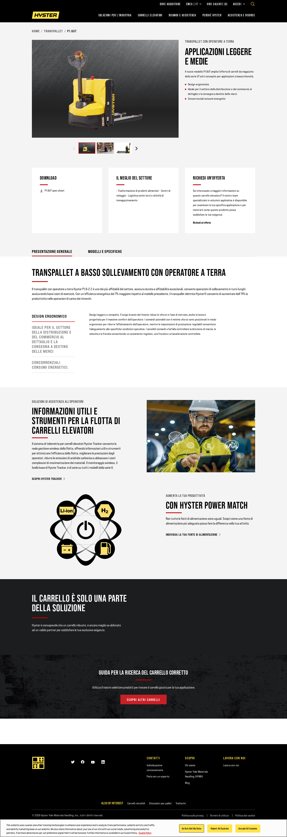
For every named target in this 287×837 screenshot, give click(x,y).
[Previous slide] (74, 148)
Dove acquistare (170, 4)
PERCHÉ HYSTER (211, 15)
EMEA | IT (194, 4)
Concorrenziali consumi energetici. (50, 365)
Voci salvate (217, 4)
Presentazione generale (52, 251)
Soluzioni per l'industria (115, 15)
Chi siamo (190, 765)
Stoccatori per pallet (160, 803)
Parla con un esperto (158, 776)
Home (36, 31)
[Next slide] (137, 148)
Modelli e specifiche (105, 251)
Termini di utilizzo (219, 815)
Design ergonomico (49, 316)
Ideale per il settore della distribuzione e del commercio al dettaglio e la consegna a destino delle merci (51, 339)
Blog (187, 782)
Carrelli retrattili (136, 803)
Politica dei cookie (245, 815)
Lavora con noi (231, 765)
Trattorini (181, 803)
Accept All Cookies (247, 828)
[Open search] (252, 4)
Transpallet (53, 31)
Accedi (239, 4)
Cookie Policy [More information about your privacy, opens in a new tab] (145, 833)
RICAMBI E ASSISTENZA (182, 15)
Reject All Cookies (220, 828)
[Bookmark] (252, 41)
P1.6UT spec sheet (52, 190)
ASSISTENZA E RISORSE (241, 15)
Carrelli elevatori (150, 15)
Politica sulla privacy (193, 815)
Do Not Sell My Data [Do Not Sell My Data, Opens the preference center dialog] (191, 828)
